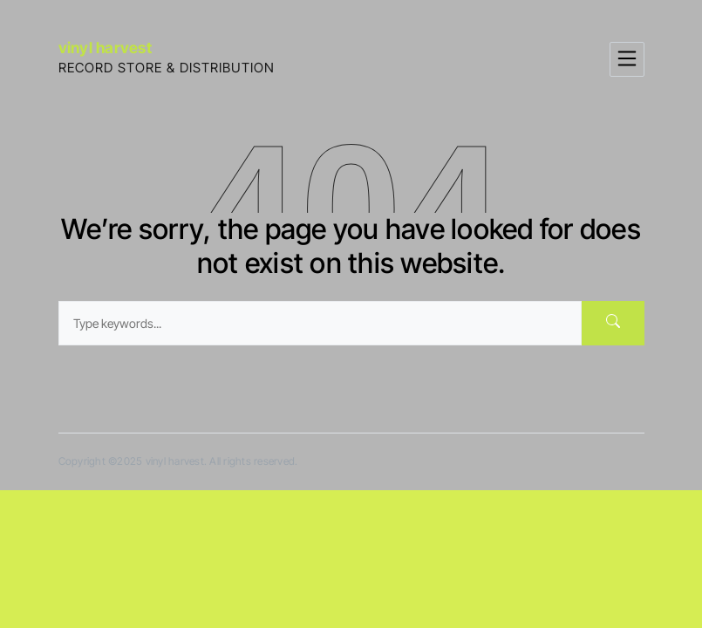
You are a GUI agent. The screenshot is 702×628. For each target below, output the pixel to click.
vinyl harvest (105, 47)
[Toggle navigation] (627, 59)
